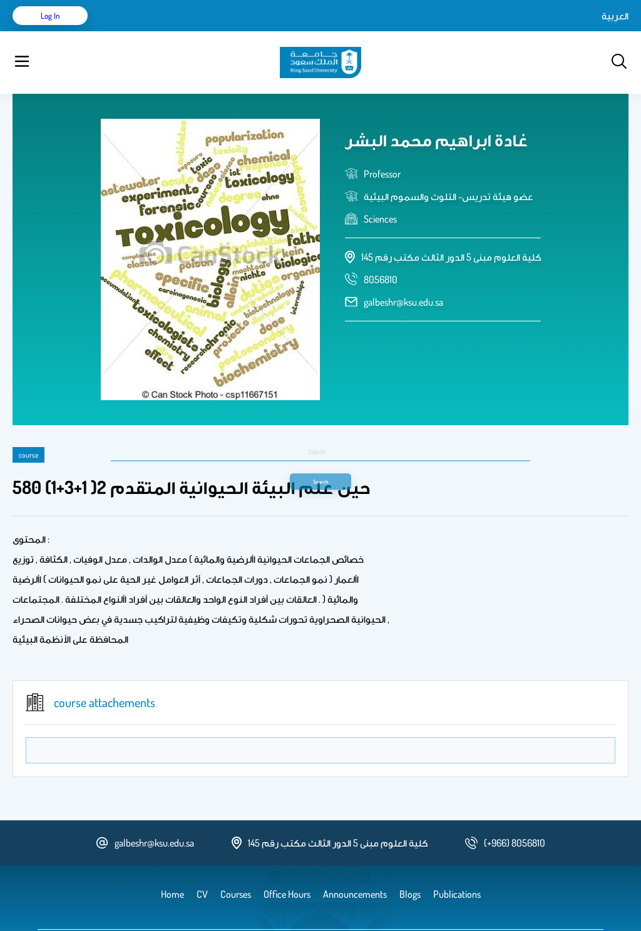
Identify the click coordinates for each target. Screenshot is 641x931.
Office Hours (409, 31)
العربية (508, 31)
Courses (247, 31)
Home (124, 31)
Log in (581, 31)
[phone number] (380, 248)
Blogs (286, 31)
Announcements (341, 31)
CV (154, 31)
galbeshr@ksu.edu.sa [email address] (403, 270)
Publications (196, 31)
